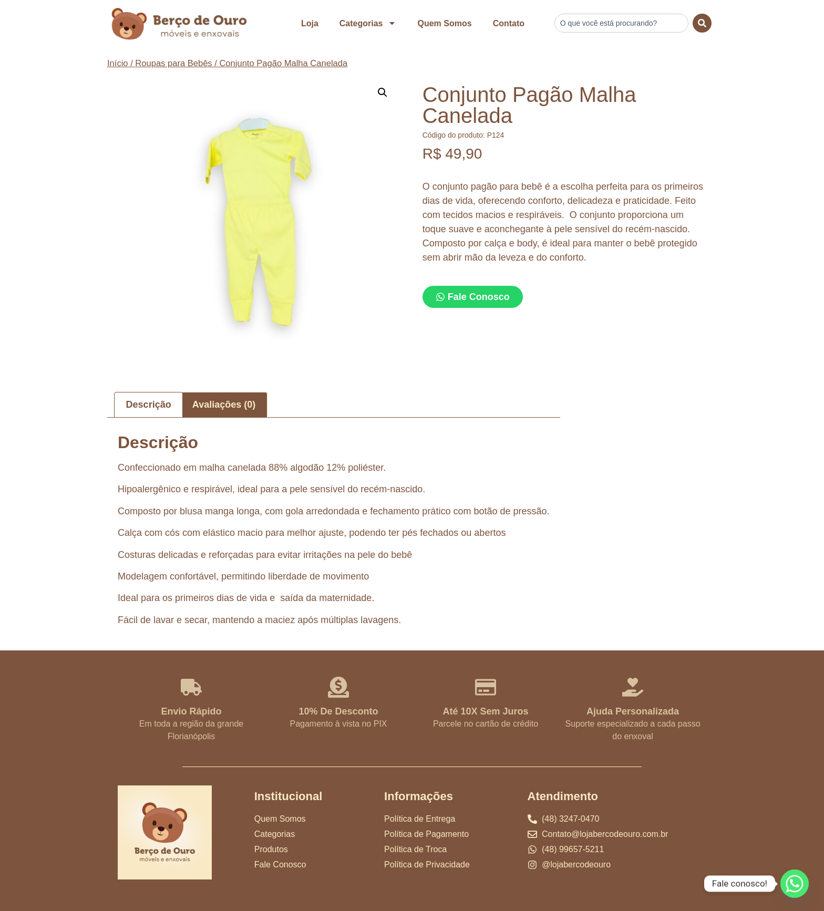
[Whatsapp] (794, 883)
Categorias (368, 23)
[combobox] (621, 23)
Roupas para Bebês (173, 63)
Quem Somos (444, 23)
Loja (309, 23)
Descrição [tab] (148, 404)
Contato (508, 23)
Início (117, 63)
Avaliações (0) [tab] (223, 404)
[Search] (702, 23)
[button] (382, 92)
